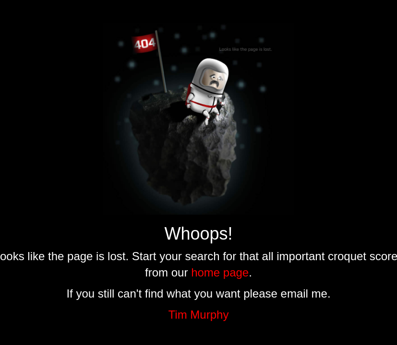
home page (220, 272)
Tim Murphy (198, 314)
